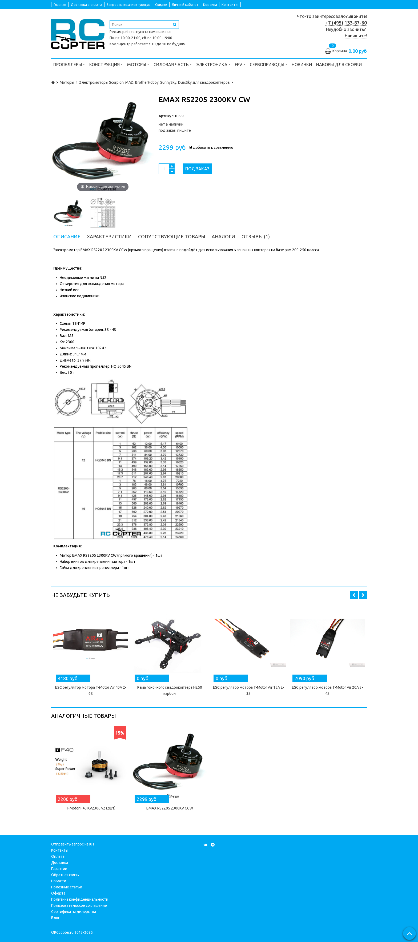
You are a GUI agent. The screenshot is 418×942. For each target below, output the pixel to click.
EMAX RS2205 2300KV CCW (169, 808)
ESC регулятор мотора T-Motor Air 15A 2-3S (248, 690)
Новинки (302, 64)
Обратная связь (65, 875)
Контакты (230, 4)
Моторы (138, 64)
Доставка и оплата (86, 4)
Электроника (213, 64)
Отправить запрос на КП (72, 844)
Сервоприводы (268, 64)
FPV (240, 64)
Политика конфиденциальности (79, 899)
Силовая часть (173, 64)
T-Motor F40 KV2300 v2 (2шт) (90, 808)
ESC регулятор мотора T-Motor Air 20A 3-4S (327, 690)
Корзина (210, 4)
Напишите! (356, 35)
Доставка (59, 862)
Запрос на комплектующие (129, 4)
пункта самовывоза (153, 32)
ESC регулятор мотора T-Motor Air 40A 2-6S (90, 690)
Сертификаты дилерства (73, 911)
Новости (58, 881)
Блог (55, 918)
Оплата (58, 856)
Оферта (58, 893)
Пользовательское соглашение (79, 905)
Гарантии (59, 869)
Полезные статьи (66, 887)
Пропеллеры (69, 64)
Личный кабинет (185, 4)
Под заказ (197, 168)
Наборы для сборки (339, 64)
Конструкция (106, 64)
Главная (60, 4)
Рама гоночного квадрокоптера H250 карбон (169, 690)
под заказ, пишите (175, 130)
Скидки (161, 4)
